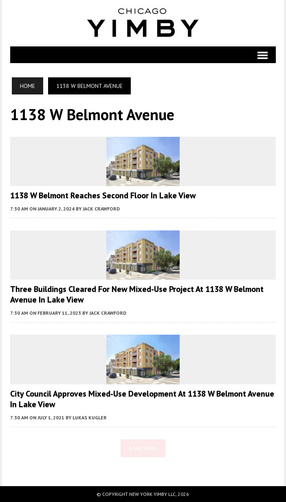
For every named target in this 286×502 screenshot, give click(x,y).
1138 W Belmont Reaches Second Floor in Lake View (103, 195)
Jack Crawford (101, 209)
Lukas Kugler (90, 417)
